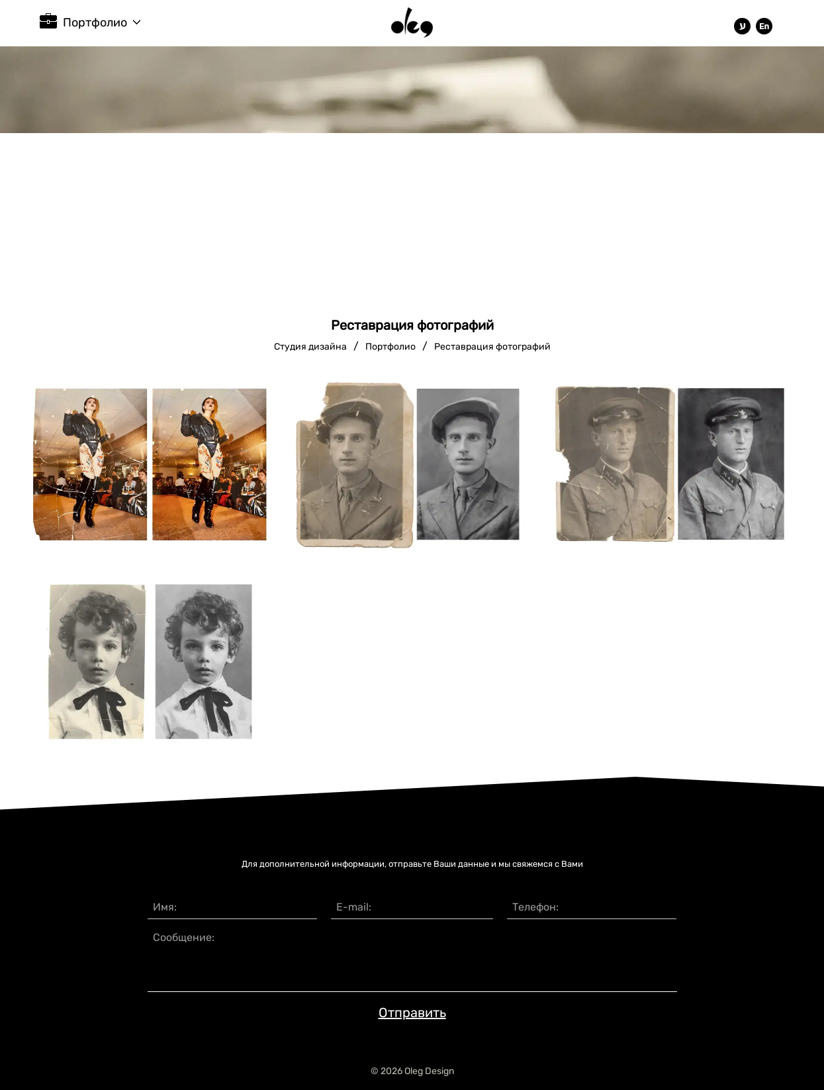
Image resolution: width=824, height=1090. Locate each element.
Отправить (412, 1012)
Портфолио (95, 22)
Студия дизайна (310, 346)
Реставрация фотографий (492, 346)
